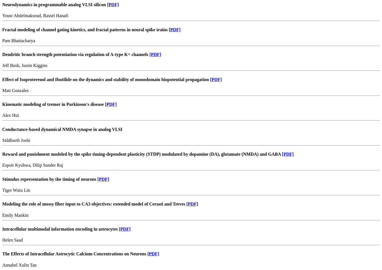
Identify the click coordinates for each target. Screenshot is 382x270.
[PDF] (113, 4)
